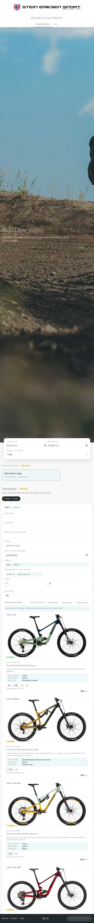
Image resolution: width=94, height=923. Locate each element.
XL (27, 685)
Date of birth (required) (15, 551)
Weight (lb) (9, 591)
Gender (7, 560)
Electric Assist (82, 603)
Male (8, 565)
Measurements (18, 569)
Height (7, 579)
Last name (8, 523)
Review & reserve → (79, 918)
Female (16, 565)
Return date (53, 441)
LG (22, 685)
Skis (56, 24)
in (48, 586)
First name (9, 513)
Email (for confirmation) (15, 532)
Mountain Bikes (43, 24)
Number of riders (14, 450)
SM (9, 685)
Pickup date (11, 441)
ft (5, 586)
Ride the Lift (53, 603)
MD (16, 685)
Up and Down (67, 603)
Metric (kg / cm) (24, 574)
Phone (7, 541)
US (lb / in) (10, 574)
